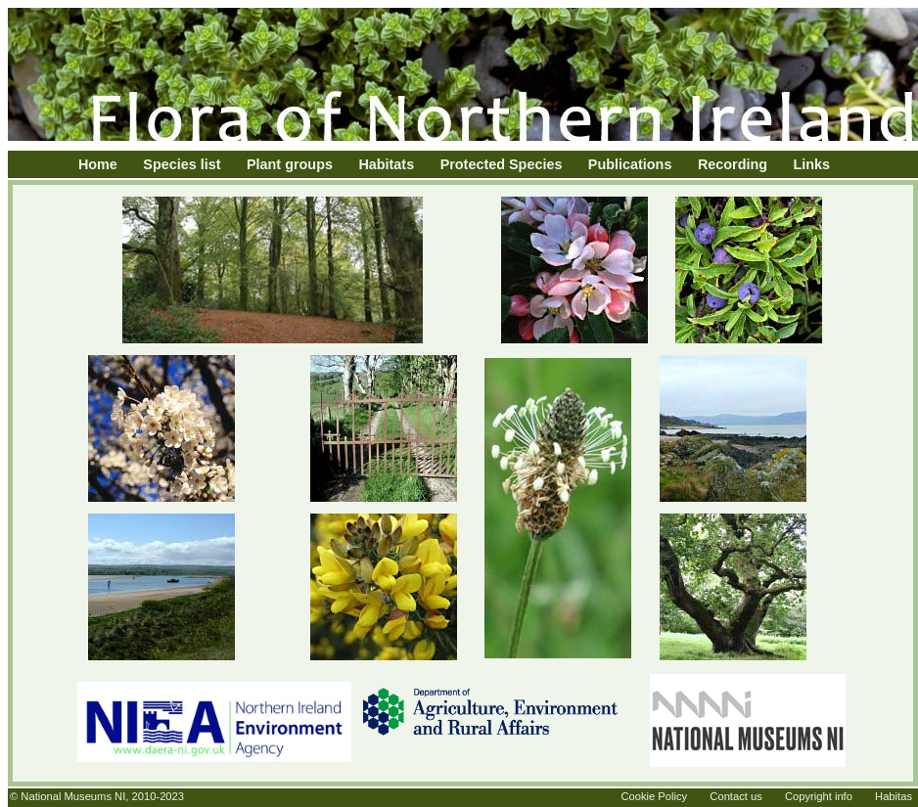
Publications (630, 164)
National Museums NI (73, 796)
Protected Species (501, 164)
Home (97, 164)
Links (812, 164)
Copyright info (818, 796)
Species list (181, 164)
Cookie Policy (653, 796)
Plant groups (290, 164)
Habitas (893, 796)
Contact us (735, 796)
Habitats (386, 164)
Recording (732, 164)
